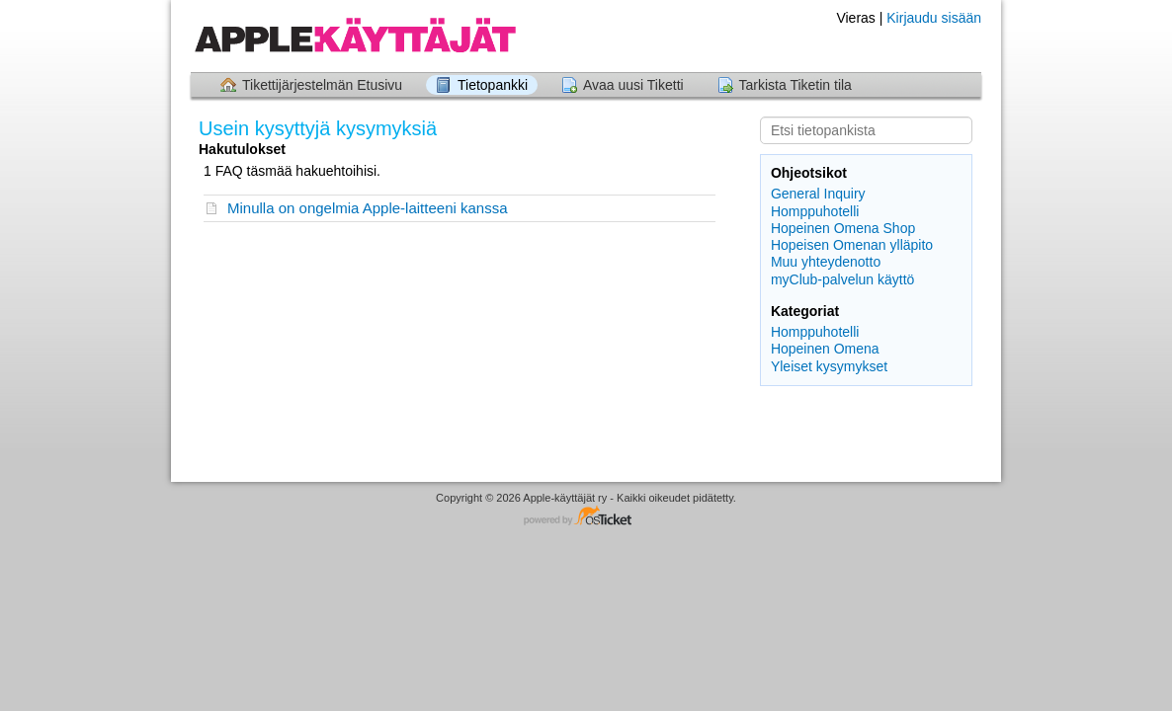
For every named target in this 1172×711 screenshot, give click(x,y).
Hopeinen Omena (825, 348)
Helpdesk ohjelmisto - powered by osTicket (586, 517)
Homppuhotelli (815, 211)
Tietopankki (493, 85)
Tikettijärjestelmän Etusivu (322, 85)
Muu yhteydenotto (825, 262)
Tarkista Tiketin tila (795, 85)
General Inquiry (818, 193)
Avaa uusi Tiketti (633, 85)
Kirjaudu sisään (933, 18)
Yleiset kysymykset (829, 366)
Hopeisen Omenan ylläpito (852, 245)
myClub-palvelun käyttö (843, 279)
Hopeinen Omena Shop (843, 228)
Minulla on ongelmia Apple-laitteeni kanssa (367, 207)
